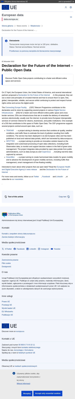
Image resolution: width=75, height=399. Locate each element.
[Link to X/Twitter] (7, 249)
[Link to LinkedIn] (31, 249)
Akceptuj (27, 393)
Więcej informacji (23, 383)
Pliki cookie (6, 263)
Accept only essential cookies (48, 393)
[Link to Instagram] (43, 249)
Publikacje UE (7, 315)
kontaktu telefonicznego (31, 347)
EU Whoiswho (7, 311)
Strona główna (7, 26)
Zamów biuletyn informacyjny (13, 237)
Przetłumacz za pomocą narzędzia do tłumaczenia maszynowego (35, 51)
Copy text (64, 196)
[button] (70, 7)
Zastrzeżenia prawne (10, 260)
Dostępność (6, 267)
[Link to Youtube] (55, 249)
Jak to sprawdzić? (66, 1)
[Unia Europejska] (9, 7)
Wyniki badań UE (8, 308)
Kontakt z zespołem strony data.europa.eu (18, 234)
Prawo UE (6, 302)
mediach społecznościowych (26, 366)
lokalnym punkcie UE (26, 353)
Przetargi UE (7, 305)
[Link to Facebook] (19, 249)
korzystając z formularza (23, 350)
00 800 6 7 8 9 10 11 (26, 345)
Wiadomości (35, 26)
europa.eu (20, 331)
